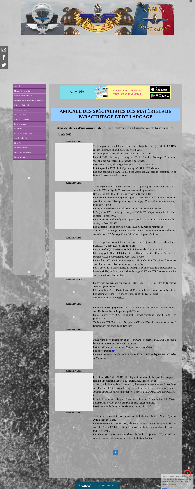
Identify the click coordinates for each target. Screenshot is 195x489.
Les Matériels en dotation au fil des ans (28, 100)
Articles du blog (20, 110)
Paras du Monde (20, 124)
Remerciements (20, 157)
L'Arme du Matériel (21, 119)
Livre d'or (17, 143)
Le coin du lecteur (20, 148)
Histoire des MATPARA (23, 96)
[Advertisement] (97, 58)
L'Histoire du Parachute (22, 105)
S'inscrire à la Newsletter (23, 133)
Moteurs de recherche (22, 91)
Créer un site (106, 485)
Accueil (17, 86)
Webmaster (18, 129)
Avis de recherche (20, 138)
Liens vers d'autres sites (23, 152)
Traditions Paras (20, 115)
